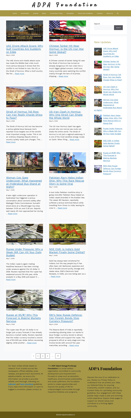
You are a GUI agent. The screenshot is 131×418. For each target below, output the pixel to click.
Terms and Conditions (85, 13)
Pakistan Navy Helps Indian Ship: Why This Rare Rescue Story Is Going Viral (66, 180)
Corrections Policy (56, 13)
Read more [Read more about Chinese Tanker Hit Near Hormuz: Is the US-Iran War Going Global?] (63, 76)
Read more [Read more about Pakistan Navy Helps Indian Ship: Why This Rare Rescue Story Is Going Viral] (62, 208)
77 (58, 356)
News (44, 13)
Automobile (25, 13)
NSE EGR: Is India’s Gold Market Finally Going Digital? (67, 251)
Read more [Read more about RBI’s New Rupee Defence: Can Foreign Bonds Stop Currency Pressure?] (74, 345)
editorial (12, 384)
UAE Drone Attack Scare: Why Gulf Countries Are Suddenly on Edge (24, 49)
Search (97, 24)
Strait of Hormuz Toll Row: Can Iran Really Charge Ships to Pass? (24, 114)
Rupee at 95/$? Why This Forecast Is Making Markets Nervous (23, 318)
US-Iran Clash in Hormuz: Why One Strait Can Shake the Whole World (65, 114)
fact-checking (26, 384)
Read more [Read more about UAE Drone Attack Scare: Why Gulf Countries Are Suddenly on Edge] (19, 74)
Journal (35, 13)
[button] (117, 13)
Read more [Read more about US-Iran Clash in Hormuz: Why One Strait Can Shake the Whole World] (74, 140)
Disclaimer (70, 13)
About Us (110, 13)
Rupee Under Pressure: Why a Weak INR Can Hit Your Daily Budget (24, 252)
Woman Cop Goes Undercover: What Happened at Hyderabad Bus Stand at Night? (24, 182)
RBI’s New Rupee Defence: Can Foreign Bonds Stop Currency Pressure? (65, 318)
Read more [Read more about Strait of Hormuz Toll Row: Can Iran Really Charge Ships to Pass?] (10, 142)
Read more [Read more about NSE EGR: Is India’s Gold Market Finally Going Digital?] (55, 276)
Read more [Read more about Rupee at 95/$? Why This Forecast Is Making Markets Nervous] (32, 343)
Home (15, 13)
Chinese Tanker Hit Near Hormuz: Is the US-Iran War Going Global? (66, 49)
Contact (99, 13)
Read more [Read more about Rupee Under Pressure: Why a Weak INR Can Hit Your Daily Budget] (10, 280)
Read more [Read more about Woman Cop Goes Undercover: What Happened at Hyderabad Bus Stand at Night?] (12, 214)
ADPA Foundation (65, 5)
